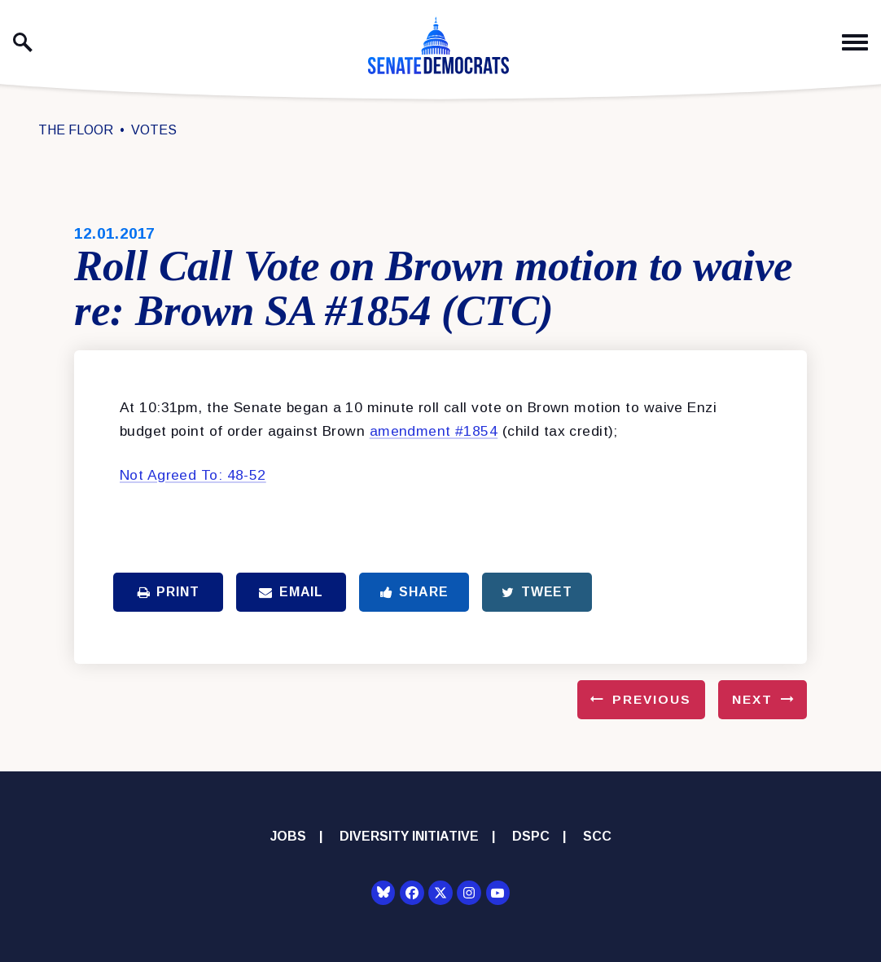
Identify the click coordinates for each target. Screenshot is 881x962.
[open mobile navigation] (855, 43)
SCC (597, 836)
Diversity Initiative (409, 836)
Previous (651, 699)
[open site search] (23, 42)
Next (752, 699)
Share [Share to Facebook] (414, 592)
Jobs (288, 836)
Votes (154, 130)
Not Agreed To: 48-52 (193, 475)
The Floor (75, 130)
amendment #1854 (434, 431)
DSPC (531, 836)
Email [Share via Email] (291, 592)
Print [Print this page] (168, 592)
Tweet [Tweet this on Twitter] (537, 592)
